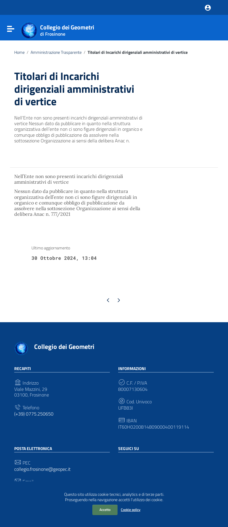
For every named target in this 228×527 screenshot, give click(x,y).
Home (19, 52)
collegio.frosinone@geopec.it (42, 469)
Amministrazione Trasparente (56, 52)
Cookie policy (130, 509)
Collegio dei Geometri (67, 29)
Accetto (104, 509)
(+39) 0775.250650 (33, 414)
